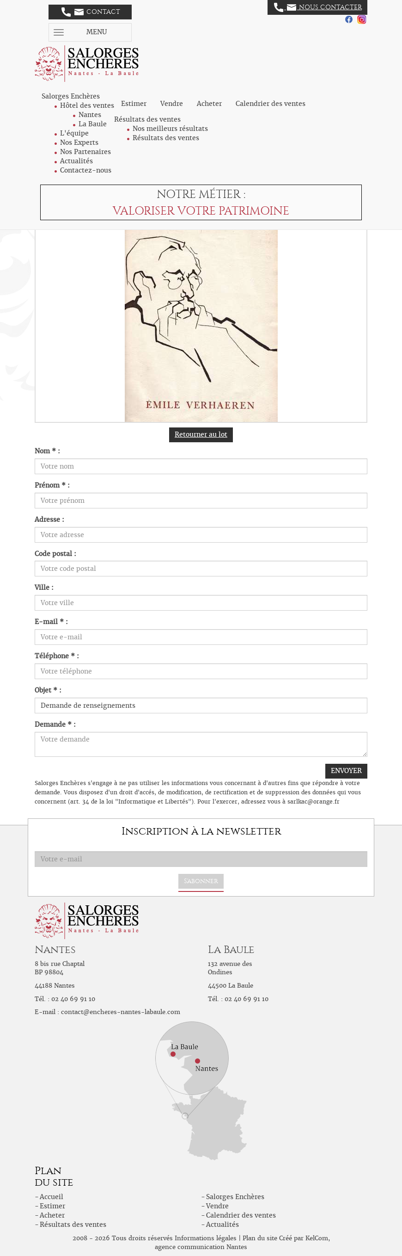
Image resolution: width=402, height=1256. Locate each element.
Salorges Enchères (235, 1197)
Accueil (51, 1197)
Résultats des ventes (166, 138)
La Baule (93, 124)
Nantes (90, 115)
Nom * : (47, 451)
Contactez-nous (85, 170)
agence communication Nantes (201, 1247)
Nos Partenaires (85, 152)
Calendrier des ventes (270, 103)
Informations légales (206, 1238)
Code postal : (55, 554)
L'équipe (74, 133)
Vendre (171, 103)
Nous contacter (318, 7)
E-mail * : (51, 622)
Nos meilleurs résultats (170, 128)
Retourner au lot (201, 434)
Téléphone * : (57, 656)
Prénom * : (52, 485)
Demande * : (55, 724)
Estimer (133, 103)
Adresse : (49, 519)
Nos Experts (79, 142)
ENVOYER (346, 771)
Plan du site (260, 1238)
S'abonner (201, 881)
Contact (90, 12)
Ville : (44, 587)
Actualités (76, 161)
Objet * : (48, 690)
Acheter (209, 103)
